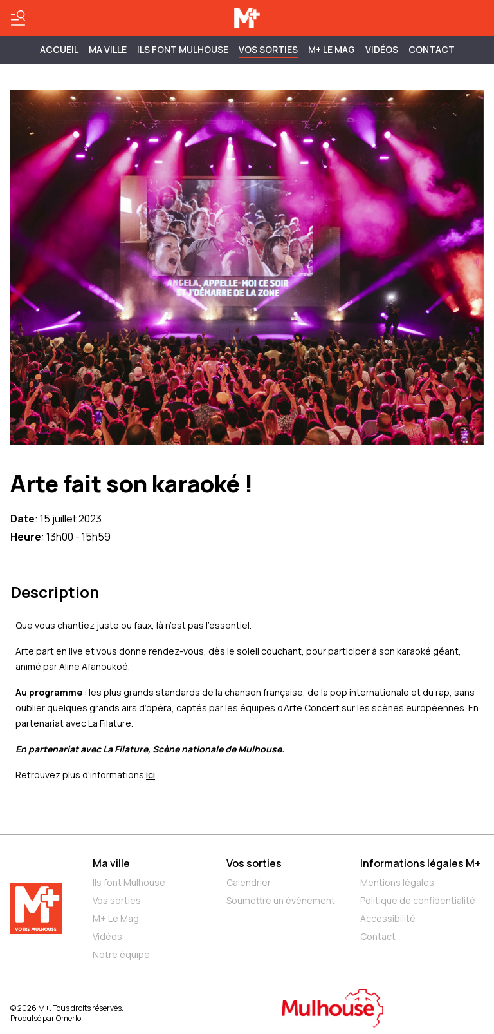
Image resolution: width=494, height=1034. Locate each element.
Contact (431, 49)
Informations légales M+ (420, 863)
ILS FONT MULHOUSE (182, 49)
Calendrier (248, 882)
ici (150, 775)
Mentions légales (397, 882)
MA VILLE (108, 49)
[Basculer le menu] (18, 18)
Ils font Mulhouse (129, 882)
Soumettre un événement (280, 900)
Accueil (59, 49)
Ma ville (111, 863)
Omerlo (68, 1018)
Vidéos (381, 49)
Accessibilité (388, 918)
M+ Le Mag (331, 49)
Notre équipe (121, 954)
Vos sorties (268, 49)
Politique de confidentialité (417, 900)
